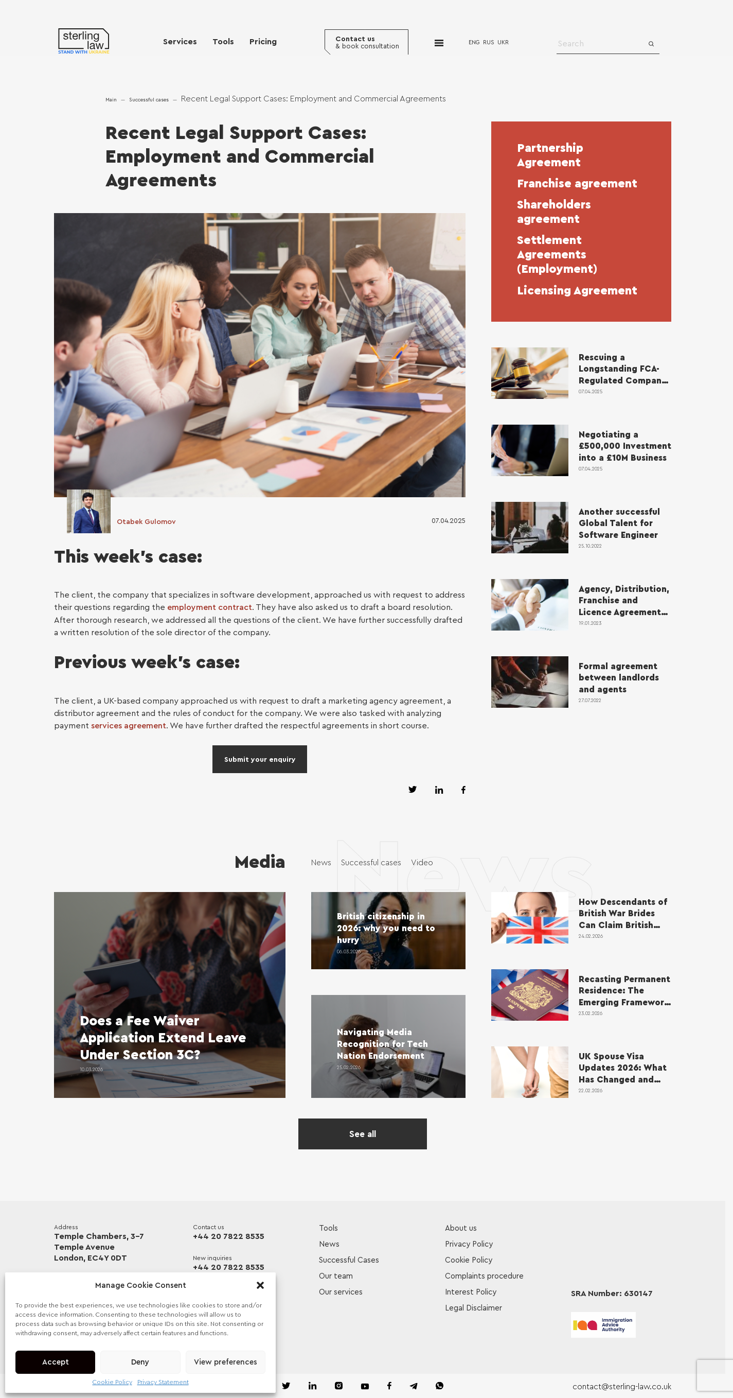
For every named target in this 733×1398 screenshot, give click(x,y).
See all (362, 1132)
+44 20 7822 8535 (229, 1235)
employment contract (209, 607)
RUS (489, 43)
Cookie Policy (112, 1382)
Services (180, 42)
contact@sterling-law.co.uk (621, 1385)
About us (461, 1227)
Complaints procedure (484, 1275)
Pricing (263, 42)
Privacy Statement (163, 1382)
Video (424, 862)
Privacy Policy (469, 1243)
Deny (140, 1362)
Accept (55, 1362)
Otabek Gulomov (146, 522)
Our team (336, 1275)
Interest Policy (470, 1291)
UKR (504, 43)
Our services (341, 1291)
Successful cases (149, 99)
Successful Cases (349, 1259)
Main (111, 99)
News (321, 862)
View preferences (225, 1362)
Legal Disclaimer (473, 1306)
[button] (260, 1285)
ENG (475, 43)
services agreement (128, 725)
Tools (223, 42)
